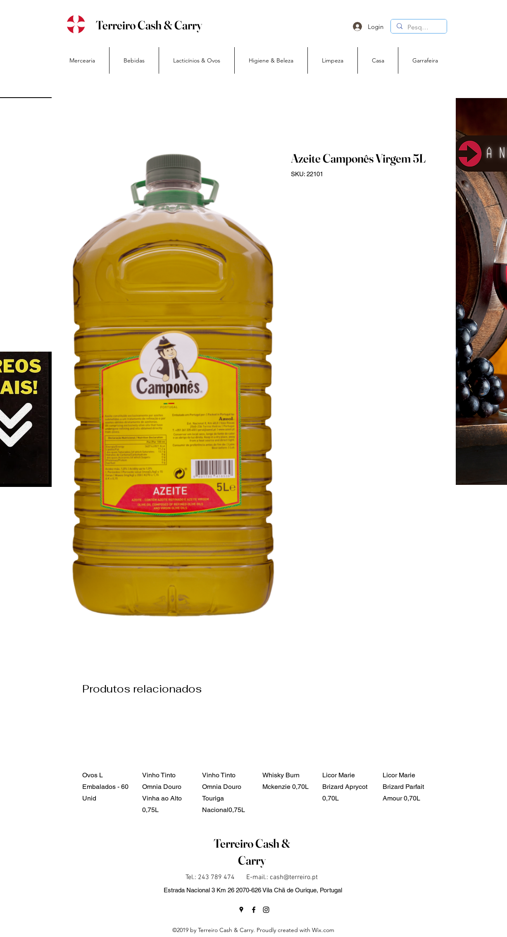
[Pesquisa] (418, 27)
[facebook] (254, 910)
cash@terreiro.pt (294, 877)
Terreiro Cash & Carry (149, 25)
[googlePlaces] (241, 910)
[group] (258, 763)
